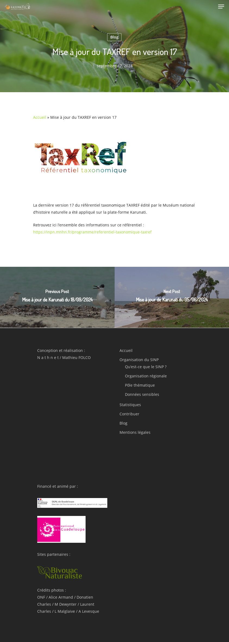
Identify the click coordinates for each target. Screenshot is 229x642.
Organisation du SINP (139, 359)
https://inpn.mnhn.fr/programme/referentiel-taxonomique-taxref (92, 232)
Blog (114, 37)
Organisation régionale (146, 375)
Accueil (39, 117)
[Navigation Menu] (221, 6)
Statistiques (130, 404)
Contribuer (129, 413)
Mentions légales (135, 432)
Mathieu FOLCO (76, 357)
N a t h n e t (48, 357)
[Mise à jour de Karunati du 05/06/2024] (172, 297)
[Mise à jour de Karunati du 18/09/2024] (57, 297)
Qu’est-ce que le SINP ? (146, 366)
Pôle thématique (140, 385)
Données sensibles (142, 394)
